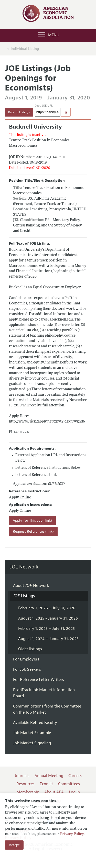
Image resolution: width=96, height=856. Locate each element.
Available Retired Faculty (35, 722)
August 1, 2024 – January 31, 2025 (48, 638)
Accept (14, 845)
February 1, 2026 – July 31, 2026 (46, 608)
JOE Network (24, 567)
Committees (69, 783)
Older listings (30, 649)
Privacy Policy (72, 834)
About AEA (54, 792)
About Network (31, 585)
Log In (74, 792)
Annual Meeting (49, 775)
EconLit (46, 783)
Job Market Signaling (32, 743)
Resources (25, 783)
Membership (27, 792)
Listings (24, 595)
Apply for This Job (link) (32, 520)
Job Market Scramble (32, 732)
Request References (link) (33, 531)
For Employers (26, 659)
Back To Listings (19, 112)
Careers (75, 775)
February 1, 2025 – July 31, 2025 (46, 628)
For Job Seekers (27, 669)
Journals (22, 775)
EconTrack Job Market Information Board (44, 693)
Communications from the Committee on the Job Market (47, 709)
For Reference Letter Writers (38, 679)
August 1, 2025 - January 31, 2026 (48, 618)
